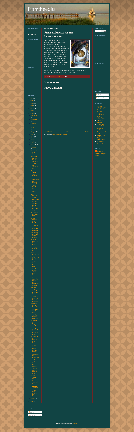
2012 (31, 106)
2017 (31, 98)
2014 (31, 100)
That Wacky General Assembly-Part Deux (34, 227)
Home (67, 131)
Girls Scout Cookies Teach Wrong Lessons (34, 272)
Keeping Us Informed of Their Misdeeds (34, 299)
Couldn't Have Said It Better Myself (34, 242)
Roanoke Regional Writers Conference (100, 112)
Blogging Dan (101, 136)
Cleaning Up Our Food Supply (34, 310)
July (32, 134)
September (34, 128)
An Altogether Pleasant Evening (35, 180)
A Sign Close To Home (34, 386)
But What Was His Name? (34, 305)
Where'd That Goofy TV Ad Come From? (34, 291)
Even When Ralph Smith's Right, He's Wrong (35, 207)
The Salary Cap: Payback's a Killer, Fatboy (34, 349)
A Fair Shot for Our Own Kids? (34, 316)
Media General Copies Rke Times (35, 220)
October (33, 123)
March (33, 144)
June (32, 137)
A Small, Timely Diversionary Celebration (35, 379)
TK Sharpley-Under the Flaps (101, 125)
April (32, 142)
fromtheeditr (41, 9)
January (33, 398)
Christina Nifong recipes (101, 107)
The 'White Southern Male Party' (34, 264)
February (33, 147)
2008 (31, 401)
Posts (98, 95)
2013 (31, 103)
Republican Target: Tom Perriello (34, 173)
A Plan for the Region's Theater (34, 323)
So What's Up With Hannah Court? (34, 371)
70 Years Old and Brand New (34, 214)
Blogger (75, 423)
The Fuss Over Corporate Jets (34, 392)
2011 (31, 108)
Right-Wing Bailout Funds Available (34, 159)
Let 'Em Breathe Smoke (34, 195)
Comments (100, 98)
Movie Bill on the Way (35, 200)
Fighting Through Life (101, 117)
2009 (31, 113)
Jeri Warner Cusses (100, 129)
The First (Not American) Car (34, 166)
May (32, 139)
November (34, 119)
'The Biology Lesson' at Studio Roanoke (34, 235)
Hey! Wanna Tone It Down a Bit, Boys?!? (34, 363)
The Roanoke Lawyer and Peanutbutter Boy (34, 281)
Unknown (100, 151)
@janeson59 (100, 141)
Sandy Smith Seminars (100, 121)
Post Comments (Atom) (59, 135)
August (33, 132)
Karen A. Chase (101, 144)
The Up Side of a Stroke (34, 152)
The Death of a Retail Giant (34, 248)
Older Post (86, 131)
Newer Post (48, 131)
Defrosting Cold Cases (101, 132)
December (34, 115)
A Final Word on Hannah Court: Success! (34, 340)
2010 (31, 111)
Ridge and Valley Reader (101, 138)
